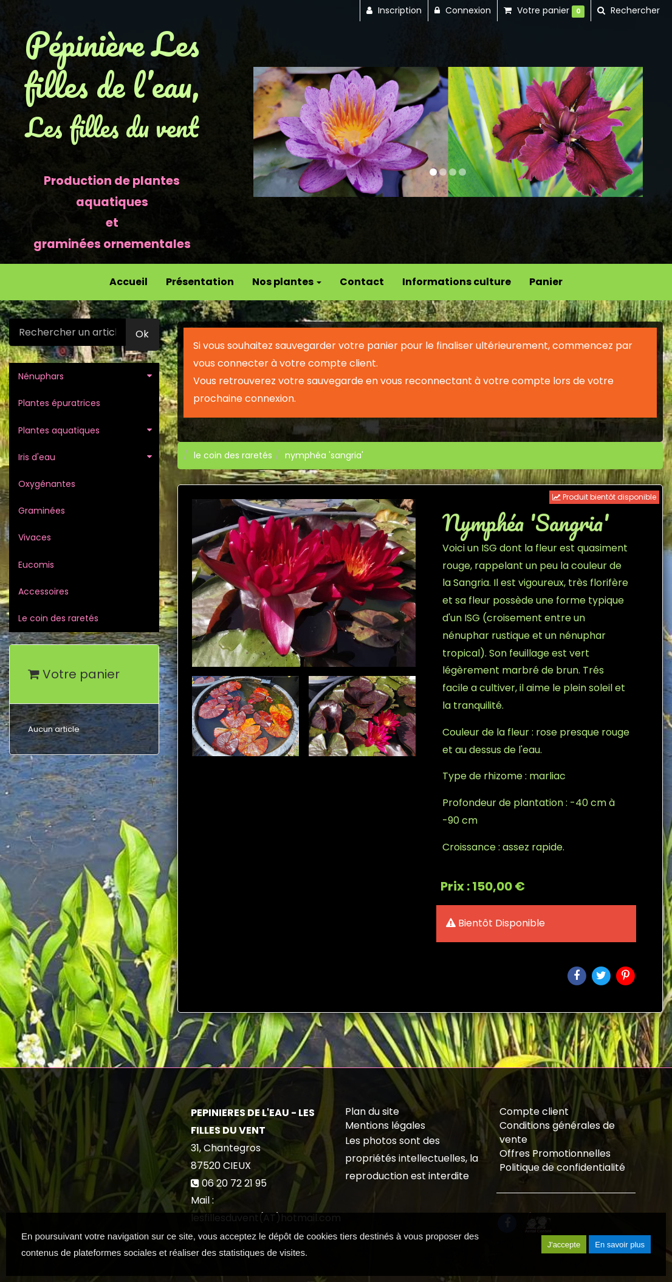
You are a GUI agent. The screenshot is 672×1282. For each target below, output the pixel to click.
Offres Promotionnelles (555, 1153)
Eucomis (36, 565)
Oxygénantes (46, 484)
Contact (362, 282)
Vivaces (34, 537)
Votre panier (74, 674)
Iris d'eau (36, 457)
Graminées (41, 511)
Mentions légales (385, 1125)
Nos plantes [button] (286, 282)
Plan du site (372, 1111)
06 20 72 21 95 (234, 1183)
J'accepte (564, 1244)
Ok (142, 334)
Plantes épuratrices (59, 403)
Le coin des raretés (58, 618)
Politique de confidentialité (562, 1167)
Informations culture (456, 282)
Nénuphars (41, 376)
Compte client (534, 1111)
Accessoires (43, 591)
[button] (272, 132)
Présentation (200, 282)
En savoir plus (620, 1244)
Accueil (128, 282)
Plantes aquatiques (59, 430)
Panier (546, 282)
